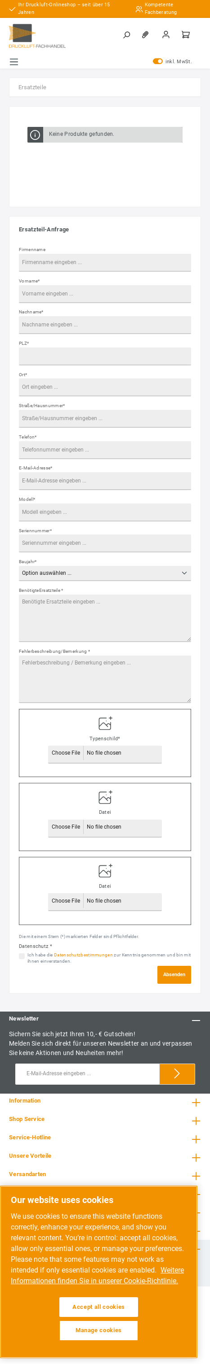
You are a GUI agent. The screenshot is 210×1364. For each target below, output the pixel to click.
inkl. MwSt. (172, 62)
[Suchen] (127, 34)
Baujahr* (27, 561)
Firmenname (32, 249)
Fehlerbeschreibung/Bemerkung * (54, 651)
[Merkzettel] (147, 34)
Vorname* (29, 280)
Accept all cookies (98, 1306)
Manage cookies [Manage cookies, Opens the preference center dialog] (99, 1330)
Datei (105, 812)
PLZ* (24, 343)
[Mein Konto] (166, 34)
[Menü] (14, 62)
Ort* (23, 374)
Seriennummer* (35, 530)
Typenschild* (105, 739)
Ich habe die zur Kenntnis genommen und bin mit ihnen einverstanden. (109, 958)
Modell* (27, 499)
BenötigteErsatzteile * (41, 590)
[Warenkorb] (186, 34)
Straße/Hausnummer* (42, 405)
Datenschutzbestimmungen (83, 954)
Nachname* (31, 311)
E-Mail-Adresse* (36, 467)
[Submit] (177, 1074)
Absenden (174, 974)
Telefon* (27, 436)
